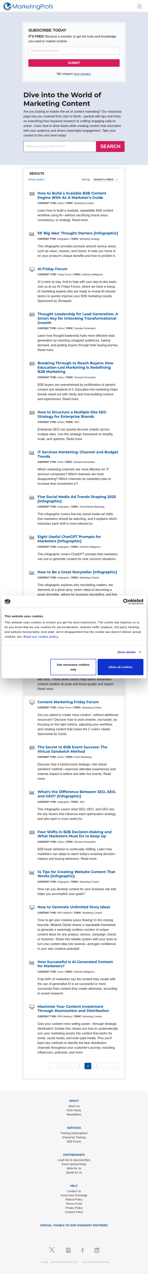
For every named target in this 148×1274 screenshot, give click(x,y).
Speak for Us (74, 1172)
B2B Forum (74, 1141)
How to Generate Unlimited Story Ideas (73, 907)
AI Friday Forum (52, 269)
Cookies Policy (74, 1212)
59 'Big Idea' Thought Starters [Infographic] (77, 233)
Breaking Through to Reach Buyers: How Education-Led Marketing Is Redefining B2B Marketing (75, 367)
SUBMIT (74, 63)
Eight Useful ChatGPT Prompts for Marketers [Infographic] (69, 539)
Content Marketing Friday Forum (68, 702)
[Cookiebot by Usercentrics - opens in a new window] (126, 602)
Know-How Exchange (74, 1195)
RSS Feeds (74, 1110)
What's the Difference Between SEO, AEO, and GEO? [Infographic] (76, 794)
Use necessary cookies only (73, 667)
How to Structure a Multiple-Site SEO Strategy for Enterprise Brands (71, 414)
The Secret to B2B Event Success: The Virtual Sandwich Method (72, 749)
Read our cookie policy (40, 636)
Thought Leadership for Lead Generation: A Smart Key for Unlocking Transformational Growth (77, 318)
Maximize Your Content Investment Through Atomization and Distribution (73, 1008)
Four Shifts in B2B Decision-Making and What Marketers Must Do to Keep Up (74, 834)
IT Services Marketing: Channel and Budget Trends (77, 454)
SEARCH (110, 146)
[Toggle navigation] (139, 6)
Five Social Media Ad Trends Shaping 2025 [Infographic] (76, 499)
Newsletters (74, 1114)
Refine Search (36, 179)
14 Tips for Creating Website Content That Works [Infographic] (76, 874)
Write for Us (74, 1168)
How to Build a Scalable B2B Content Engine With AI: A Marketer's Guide (71, 195)
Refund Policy (74, 1199)
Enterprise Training (74, 1137)
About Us (74, 1106)
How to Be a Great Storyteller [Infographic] (77, 572)
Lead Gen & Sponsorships (74, 1160)
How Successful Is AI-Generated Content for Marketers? (75, 964)
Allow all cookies (121, 667)
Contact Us (74, 1191)
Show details (126, 652)
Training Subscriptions (74, 1133)
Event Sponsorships (74, 1164)
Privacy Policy (74, 1207)
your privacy (82, 73)
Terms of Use (74, 1203)
